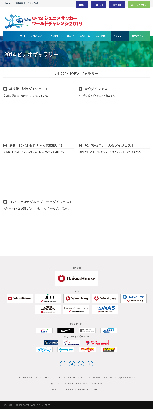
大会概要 (54, 35)
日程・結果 (100, 35)
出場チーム (85, 35)
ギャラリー (118, 35)
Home (7, 3)
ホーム (23, 35)
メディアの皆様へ (138, 5)
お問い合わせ (33, 3)
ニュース (70, 35)
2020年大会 (36, 35)
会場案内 (19, 3)
